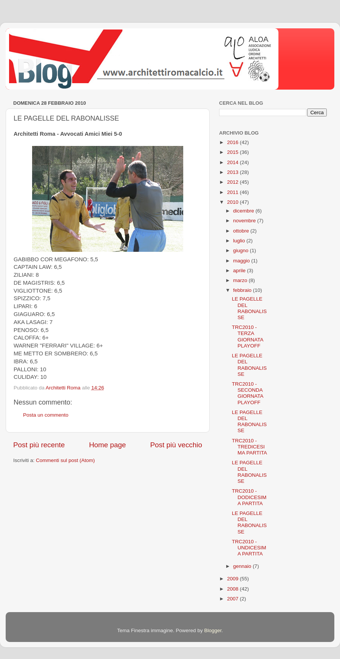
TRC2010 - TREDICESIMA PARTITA (249, 447)
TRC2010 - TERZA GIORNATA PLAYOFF (247, 336)
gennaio (243, 566)
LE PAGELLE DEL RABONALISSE (249, 308)
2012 (233, 182)
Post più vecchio (176, 445)
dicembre (244, 211)
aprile (240, 270)
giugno (241, 250)
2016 (233, 142)
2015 (233, 152)
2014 (233, 162)
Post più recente (39, 445)
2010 (233, 202)
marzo (241, 280)
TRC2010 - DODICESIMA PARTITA (249, 497)
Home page (107, 445)
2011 (233, 192)
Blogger (212, 630)
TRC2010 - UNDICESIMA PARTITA (249, 548)
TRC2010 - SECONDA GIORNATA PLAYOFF (247, 393)
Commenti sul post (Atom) (65, 460)
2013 (233, 172)
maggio (242, 261)
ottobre (241, 231)
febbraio (243, 290)
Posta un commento (45, 415)
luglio (239, 240)
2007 (233, 599)
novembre (245, 220)
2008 (233, 589)
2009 (233, 578)
